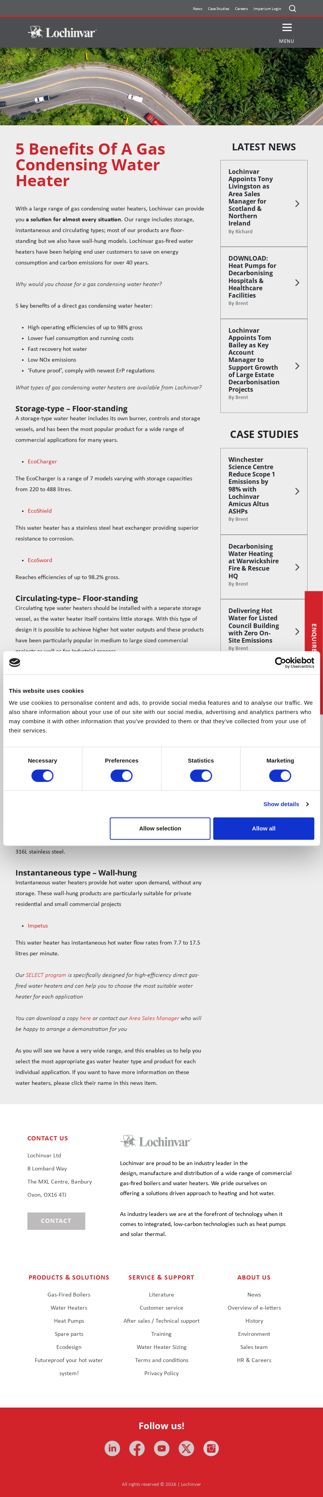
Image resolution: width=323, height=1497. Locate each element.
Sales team (254, 1347)
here (85, 1018)
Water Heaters (69, 1308)
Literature (161, 1295)
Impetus (38, 926)
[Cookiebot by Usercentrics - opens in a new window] (280, 663)
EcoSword (40, 560)
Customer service (161, 1308)
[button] (287, 32)
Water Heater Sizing (162, 1347)
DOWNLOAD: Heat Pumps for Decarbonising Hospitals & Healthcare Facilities (252, 277)
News (197, 9)
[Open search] (292, 8)
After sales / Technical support (161, 1321)
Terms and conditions (161, 1360)
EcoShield (40, 511)
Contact (56, 1221)
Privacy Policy (161, 1374)
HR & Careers (254, 1360)
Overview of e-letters (254, 1308)
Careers (241, 9)
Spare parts (69, 1334)
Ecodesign (68, 1347)
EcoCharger (42, 462)
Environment (254, 1334)
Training (161, 1334)
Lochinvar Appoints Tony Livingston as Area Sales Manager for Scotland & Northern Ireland (250, 197)
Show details (281, 804)
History (254, 1321)
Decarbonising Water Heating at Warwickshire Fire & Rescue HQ (253, 561)
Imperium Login (267, 9)
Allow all (264, 828)
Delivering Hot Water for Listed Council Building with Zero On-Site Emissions (253, 625)
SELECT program (46, 975)
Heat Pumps (69, 1321)
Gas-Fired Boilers (68, 1295)
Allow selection (160, 828)
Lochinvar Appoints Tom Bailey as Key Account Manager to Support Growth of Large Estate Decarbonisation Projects (254, 360)
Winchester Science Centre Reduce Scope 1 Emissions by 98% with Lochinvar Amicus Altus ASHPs (251, 485)
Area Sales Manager (154, 1018)
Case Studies (218, 9)
